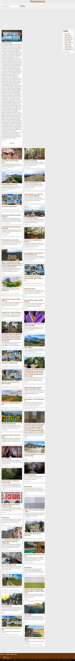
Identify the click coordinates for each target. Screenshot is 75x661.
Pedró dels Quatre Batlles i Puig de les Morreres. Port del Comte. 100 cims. (33, 388)
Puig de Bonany (27, 567)
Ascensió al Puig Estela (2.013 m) (9, 184)
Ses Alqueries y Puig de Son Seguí (9, 363)
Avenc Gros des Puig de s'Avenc (9, 565)
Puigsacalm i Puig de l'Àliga (30, 160)
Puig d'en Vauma (28, 486)
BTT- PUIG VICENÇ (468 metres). (31, 218)
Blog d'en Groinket (68, 35)
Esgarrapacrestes (68, 44)
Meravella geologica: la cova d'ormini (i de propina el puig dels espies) (34, 253)
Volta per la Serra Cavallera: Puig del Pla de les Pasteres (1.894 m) (34, 324)
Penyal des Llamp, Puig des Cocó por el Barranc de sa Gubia (10, 382)
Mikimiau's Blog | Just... (69, 37)
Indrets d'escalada (68, 40)
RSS (8, 654)
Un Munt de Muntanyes (69, 39)
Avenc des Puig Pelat (6, 459)
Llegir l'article (12, 143)
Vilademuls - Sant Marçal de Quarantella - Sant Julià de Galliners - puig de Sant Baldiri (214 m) (34, 591)
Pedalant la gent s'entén (69, 49)
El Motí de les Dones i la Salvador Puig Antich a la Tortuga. (10, 481)
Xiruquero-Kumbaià (68, 46)
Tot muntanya (67, 33)
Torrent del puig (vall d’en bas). (9, 423)
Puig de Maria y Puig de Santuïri (9, 206)
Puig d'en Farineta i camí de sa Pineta (10, 240)
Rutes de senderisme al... (69, 42)
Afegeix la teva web (66, 52)
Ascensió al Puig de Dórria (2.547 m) (32, 183)
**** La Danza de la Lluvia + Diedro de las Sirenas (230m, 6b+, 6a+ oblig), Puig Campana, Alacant (11, 541)
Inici (3, 654)
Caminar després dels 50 (69, 47)
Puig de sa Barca (28, 615)
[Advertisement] (37, 19)
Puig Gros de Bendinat (7, 606)
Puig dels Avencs (5, 517)
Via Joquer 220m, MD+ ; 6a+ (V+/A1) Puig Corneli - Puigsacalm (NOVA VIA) (33, 195)
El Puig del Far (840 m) (7, 42)
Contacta (14, 654)
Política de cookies (6, 657)
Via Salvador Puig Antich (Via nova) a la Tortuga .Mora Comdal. (11, 505)
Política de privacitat (6, 658)
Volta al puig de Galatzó (29, 288)
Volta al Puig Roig (28, 347)
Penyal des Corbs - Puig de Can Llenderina (11, 312)
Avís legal (4, 656)
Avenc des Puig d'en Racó (30, 475)
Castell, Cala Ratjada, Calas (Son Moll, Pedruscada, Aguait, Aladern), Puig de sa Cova (33, 278)
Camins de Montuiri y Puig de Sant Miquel (11, 587)
